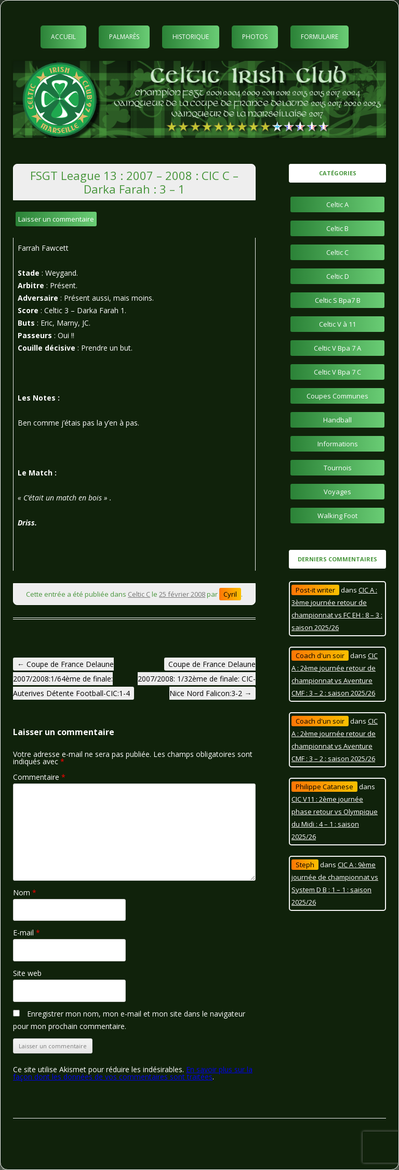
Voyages (337, 491)
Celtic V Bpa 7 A (337, 348)
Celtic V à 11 (337, 324)
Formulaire (319, 36)
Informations (337, 443)
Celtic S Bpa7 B (338, 300)
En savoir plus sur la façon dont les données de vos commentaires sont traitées (132, 1073)
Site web (27, 973)
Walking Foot (337, 515)
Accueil (63, 36)
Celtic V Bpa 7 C (337, 372)
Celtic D (337, 276)
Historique (190, 36)
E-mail (26, 932)
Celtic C (139, 594)
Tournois (338, 467)
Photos (255, 36)
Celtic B (337, 228)
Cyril (230, 594)
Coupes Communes (337, 396)
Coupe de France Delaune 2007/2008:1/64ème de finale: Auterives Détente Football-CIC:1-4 (71, 678)
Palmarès (124, 36)
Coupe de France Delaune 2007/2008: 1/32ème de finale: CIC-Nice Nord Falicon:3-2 (197, 678)
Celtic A (337, 204)
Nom (24, 892)
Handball (337, 420)
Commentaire (39, 777)
